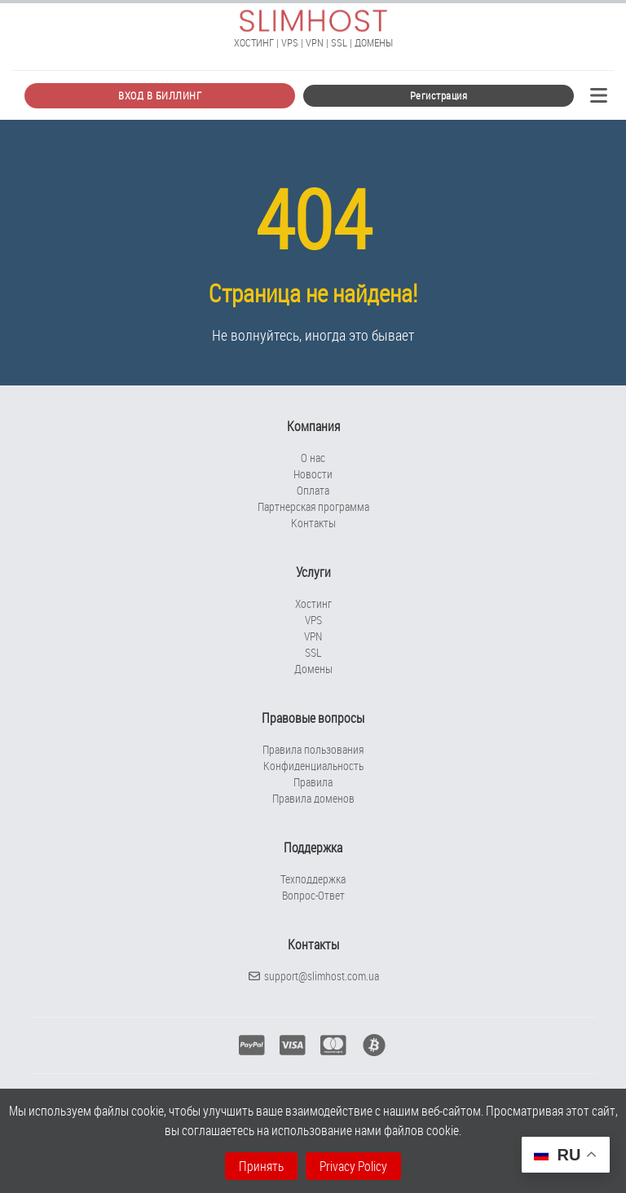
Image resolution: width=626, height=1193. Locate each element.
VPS (313, 619)
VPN (313, 636)
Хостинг (313, 603)
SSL (313, 652)
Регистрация (439, 95)
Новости (313, 474)
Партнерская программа (313, 506)
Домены (313, 668)
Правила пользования (313, 749)
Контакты (313, 522)
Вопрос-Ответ (313, 895)
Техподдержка (313, 879)
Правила (313, 782)
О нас (313, 457)
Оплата (313, 490)
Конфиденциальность (313, 765)
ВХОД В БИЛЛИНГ (159, 95)
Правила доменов (313, 798)
